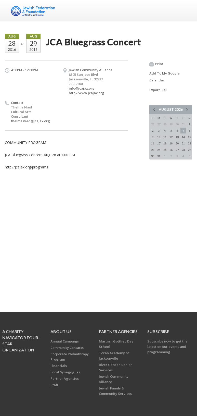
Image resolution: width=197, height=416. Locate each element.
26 (171, 149)
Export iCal (158, 90)
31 (158, 156)
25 (164, 149)
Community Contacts (67, 347)
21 (183, 143)
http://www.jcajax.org (86, 93)
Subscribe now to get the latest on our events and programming (167, 346)
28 (183, 149)
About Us (61, 331)
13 (177, 137)
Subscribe (158, 331)
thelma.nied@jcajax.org (30, 121)
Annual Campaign (64, 341)
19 (171, 143)
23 (152, 149)
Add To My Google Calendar (164, 76)
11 (164, 137)
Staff (54, 385)
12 (171, 137)
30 (152, 156)
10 (158, 137)
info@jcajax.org (82, 88)
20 (177, 143)
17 (158, 143)
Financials (58, 365)
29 (189, 149)
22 (189, 143)
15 (189, 137)
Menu (186, 10)
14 (183, 137)
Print (156, 64)
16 (152, 143)
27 (177, 149)
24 (158, 149)
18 (164, 143)
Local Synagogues (65, 372)
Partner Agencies (64, 378)
